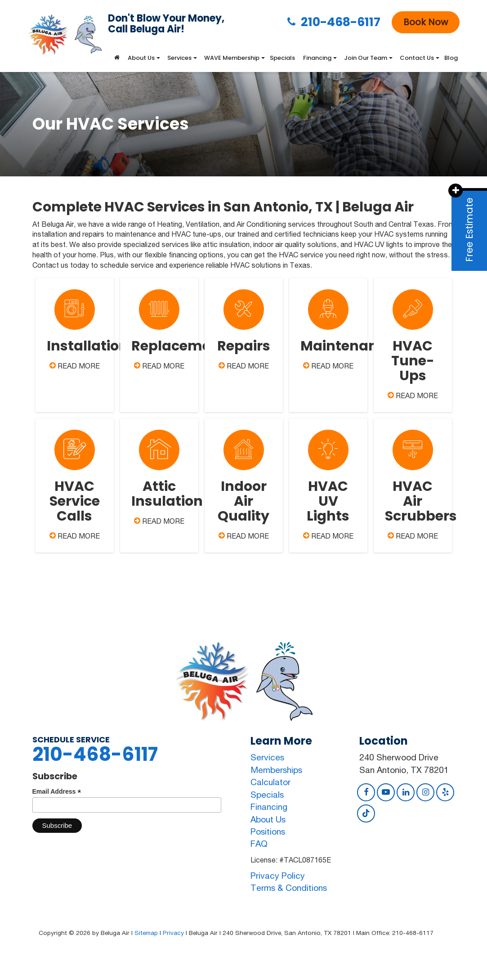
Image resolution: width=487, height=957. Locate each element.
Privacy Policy (277, 876)
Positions (267, 831)
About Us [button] (141, 58)
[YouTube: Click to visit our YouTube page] (386, 792)
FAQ (259, 844)
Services (267, 757)
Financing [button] (317, 58)
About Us (268, 819)
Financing (268, 807)
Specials (282, 58)
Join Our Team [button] (365, 58)
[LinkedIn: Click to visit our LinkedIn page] (406, 792)
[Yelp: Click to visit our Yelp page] (445, 792)
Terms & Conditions (288, 888)
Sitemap (146, 932)
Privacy (173, 932)
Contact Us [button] (417, 58)
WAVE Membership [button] (231, 58)
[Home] (117, 58)
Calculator (270, 782)
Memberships (276, 770)
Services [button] (179, 58)
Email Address (56, 791)
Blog (451, 58)
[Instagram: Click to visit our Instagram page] (425, 792)
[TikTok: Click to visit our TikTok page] (366, 813)
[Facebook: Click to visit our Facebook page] (366, 792)
